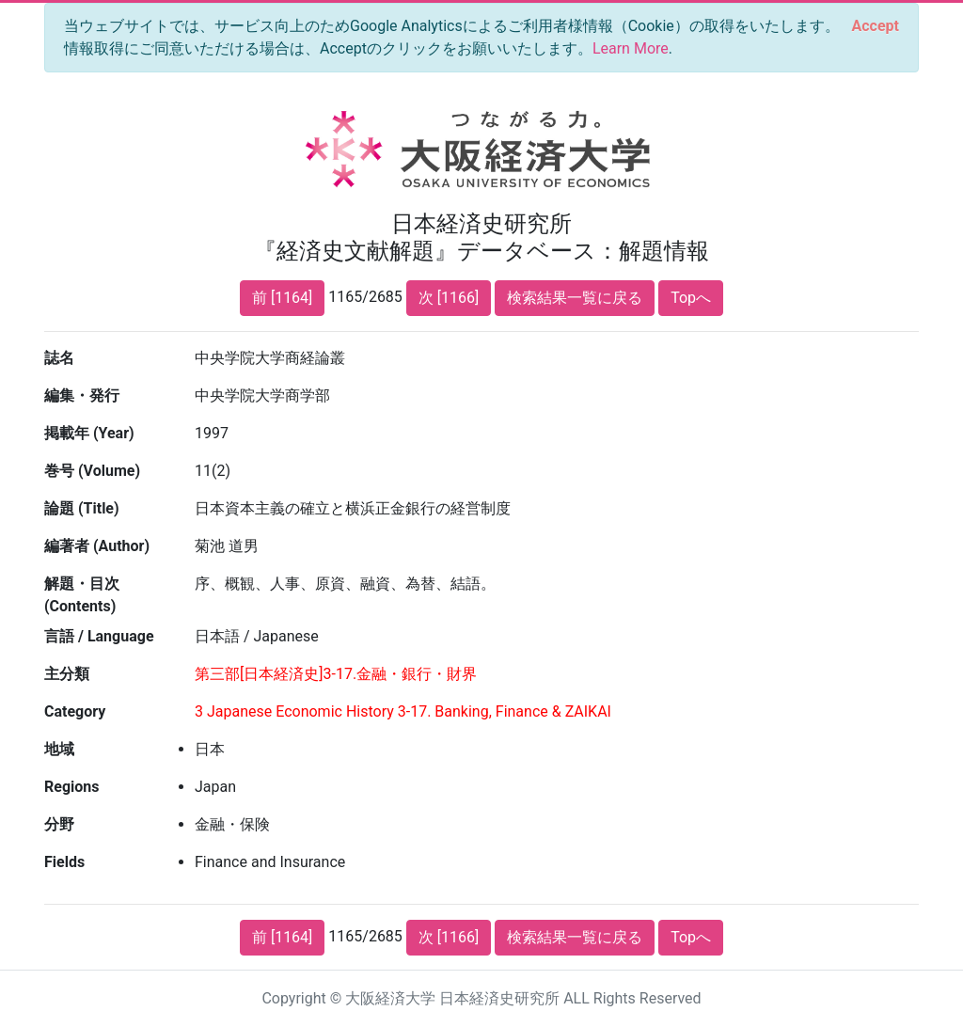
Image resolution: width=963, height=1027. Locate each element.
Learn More (630, 48)
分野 (59, 824)
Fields (64, 862)
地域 (59, 749)
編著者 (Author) (97, 546)
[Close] (875, 26)
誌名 (59, 358)
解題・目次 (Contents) (81, 595)
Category (74, 711)
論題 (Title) (81, 508)
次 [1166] (448, 298)
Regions (71, 787)
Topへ (691, 298)
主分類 (66, 674)
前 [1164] (282, 298)
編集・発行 (81, 395)
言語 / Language (99, 636)
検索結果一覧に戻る (574, 298)
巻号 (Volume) (92, 471)
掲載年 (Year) (89, 433)
